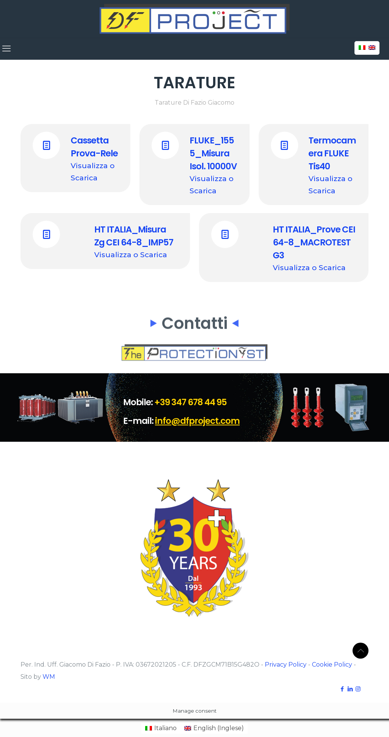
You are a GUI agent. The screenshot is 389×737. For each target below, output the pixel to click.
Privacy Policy (286, 664)
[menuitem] (160, 728)
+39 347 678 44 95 (190, 402)
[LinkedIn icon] (350, 688)
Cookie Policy (332, 664)
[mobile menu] (6, 48)
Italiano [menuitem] (165, 728)
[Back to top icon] (360, 651)
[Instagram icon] (358, 688)
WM (49, 676)
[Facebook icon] (342, 688)
